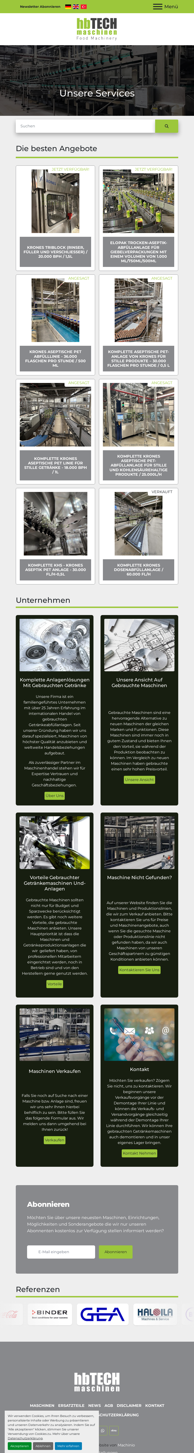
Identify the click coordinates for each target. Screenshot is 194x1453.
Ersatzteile (71, 1405)
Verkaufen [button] (54, 1140)
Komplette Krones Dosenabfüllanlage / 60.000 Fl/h (138, 569)
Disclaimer (129, 1405)
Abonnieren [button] (116, 1252)
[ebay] (114, 1430)
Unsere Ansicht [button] (139, 779)
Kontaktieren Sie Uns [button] (139, 970)
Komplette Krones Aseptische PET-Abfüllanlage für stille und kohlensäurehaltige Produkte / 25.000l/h (138, 465)
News (94, 1405)
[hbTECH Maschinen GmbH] (97, 1381)
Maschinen (42, 1405)
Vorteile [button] (55, 984)
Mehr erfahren (68, 1446)
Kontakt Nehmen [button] (139, 1153)
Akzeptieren (19, 1446)
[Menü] (157, 6)
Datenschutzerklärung (25, 1438)
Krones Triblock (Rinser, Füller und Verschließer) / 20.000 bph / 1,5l (55, 252)
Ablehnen (43, 1446)
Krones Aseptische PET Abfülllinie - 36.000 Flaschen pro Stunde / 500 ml (55, 359)
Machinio (126, 1445)
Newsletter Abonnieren (40, 6)
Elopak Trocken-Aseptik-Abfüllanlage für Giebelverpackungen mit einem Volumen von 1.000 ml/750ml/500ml (138, 252)
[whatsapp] (102, 1430)
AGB (109, 1405)
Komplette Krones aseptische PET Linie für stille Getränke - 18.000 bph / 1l (55, 465)
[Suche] (85, 126)
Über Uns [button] (55, 795)
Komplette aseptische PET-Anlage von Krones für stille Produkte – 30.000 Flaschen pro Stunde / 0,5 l (138, 359)
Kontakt (154, 1405)
